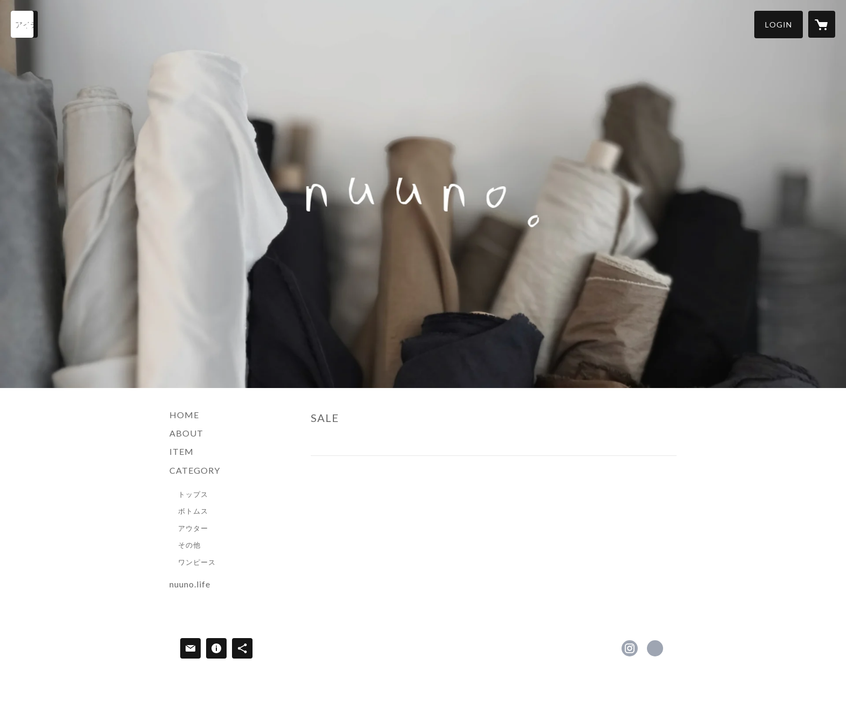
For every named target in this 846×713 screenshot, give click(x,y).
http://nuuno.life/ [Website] (655, 648)
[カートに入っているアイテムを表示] (821, 24)
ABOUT (186, 433)
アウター (193, 528)
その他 (189, 545)
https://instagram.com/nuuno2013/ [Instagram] (630, 648)
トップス (193, 494)
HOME (184, 415)
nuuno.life (189, 584)
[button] (778, 24)
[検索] (24, 24)
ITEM (181, 451)
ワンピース (197, 562)
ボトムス (193, 511)
